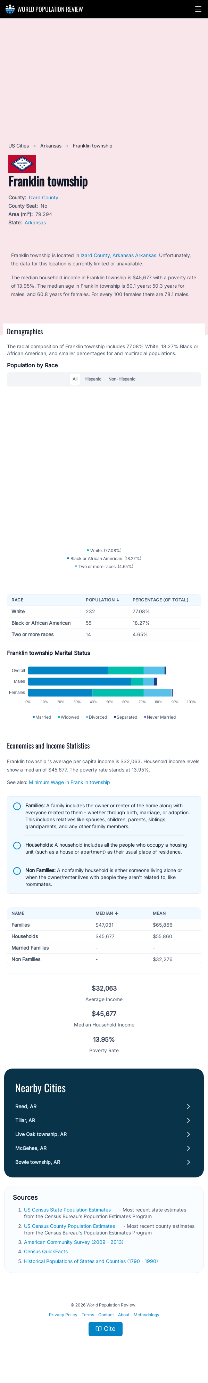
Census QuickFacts (46, 1254)
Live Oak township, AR (41, 1137)
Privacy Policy (63, 1317)
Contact (106, 1317)
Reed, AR (25, 1109)
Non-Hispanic (121, 379)
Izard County (43, 197)
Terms (88, 1317)
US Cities (19, 146)
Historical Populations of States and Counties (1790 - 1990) (91, 1263)
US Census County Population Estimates (70, 1228)
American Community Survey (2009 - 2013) (74, 1244)
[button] (198, 9)
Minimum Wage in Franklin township (69, 785)
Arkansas (51, 146)
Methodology (146, 1317)
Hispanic (92, 379)
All (75, 379)
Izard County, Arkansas (108, 255)
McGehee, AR (31, 1150)
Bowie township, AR (37, 1164)
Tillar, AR (25, 1123)
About (124, 1317)
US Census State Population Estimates (68, 1212)
